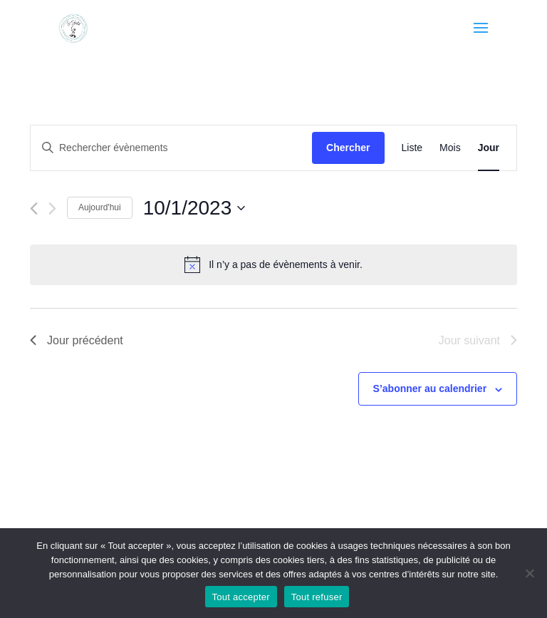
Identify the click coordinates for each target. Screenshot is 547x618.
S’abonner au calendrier (430, 388)
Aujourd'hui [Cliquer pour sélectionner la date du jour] (99, 207)
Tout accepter (241, 597)
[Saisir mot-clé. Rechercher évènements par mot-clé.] (171, 147)
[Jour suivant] (52, 208)
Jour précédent (76, 340)
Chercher (348, 147)
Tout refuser (317, 597)
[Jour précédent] (34, 208)
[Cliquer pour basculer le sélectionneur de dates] (194, 208)
